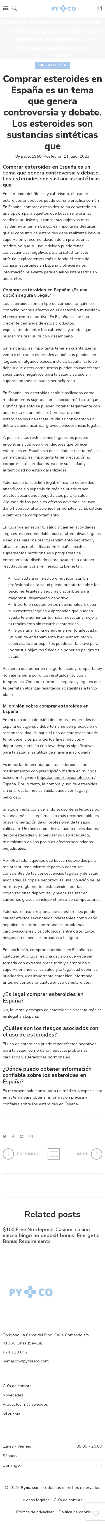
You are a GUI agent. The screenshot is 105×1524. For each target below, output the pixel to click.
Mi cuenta (11, 1414)
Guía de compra (17, 1386)
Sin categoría (61, 55)
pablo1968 (31, 156)
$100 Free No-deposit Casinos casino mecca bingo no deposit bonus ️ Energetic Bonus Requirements (51, 1236)
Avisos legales (36, 1500)
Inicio (37, 55)
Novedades (13, 1395)
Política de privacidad (35, 1512)
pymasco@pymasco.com (26, 1361)
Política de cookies (76, 1512)
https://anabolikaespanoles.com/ (66, 777)
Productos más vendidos (25, 1404)
